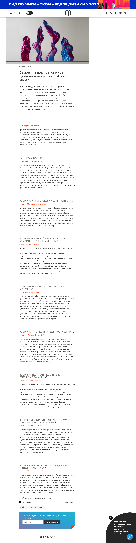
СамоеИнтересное (37, 507)
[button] (111, 518)
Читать (23, 66)
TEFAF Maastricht (30, 157)
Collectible (27, 122)
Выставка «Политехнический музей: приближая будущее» (40, 376)
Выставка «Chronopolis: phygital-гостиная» (46, 200)
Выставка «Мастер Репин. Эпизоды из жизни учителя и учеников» (45, 466)
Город (29, 66)
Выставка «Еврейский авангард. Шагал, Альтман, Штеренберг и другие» (42, 240)
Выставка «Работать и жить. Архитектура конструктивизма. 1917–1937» (43, 421)
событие (24, 507)
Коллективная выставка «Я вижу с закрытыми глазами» (46, 287)
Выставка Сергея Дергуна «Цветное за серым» (47, 331)
